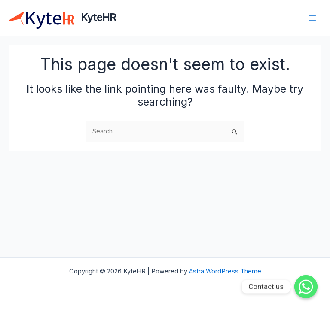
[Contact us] (306, 286)
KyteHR (98, 17)
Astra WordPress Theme (225, 271)
